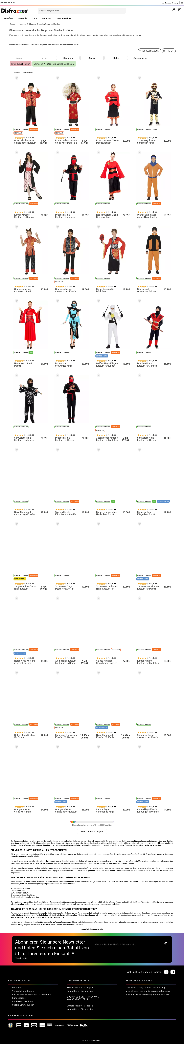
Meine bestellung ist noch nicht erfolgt (146, 987)
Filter (170, 51)
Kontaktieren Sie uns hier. (80, 991)
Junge (92, 57)
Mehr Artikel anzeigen (92, 831)
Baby (116, 57)
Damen (19, 57)
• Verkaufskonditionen (22, 991)
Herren (43, 57)
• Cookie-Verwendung (22, 1001)
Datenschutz (44, 994)
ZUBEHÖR (22, 18)
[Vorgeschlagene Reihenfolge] (149, 50)
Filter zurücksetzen (20, 64)
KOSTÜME (8, 18)
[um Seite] (30, 72)
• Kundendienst (18, 998)
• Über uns (16, 987)
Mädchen (68, 57)
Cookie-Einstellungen (23, 1004)
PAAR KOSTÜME (64, 18)
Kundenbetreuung (170, 3)
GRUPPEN (46, 18)
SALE (34, 18)
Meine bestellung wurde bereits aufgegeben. (148, 991)
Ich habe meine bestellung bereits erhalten (148, 994)
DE (182, 3)
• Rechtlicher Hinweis (22, 994)
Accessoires (140, 57)
